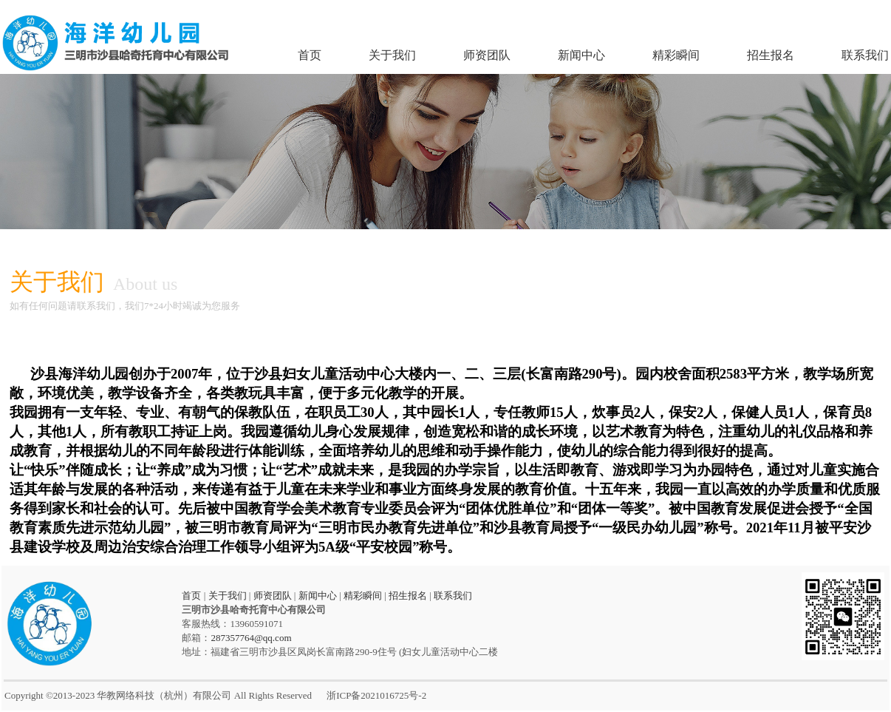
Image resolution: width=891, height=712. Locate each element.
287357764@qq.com (251, 637)
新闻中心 (581, 55)
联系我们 (865, 55)
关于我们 (392, 55)
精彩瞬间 (676, 55)
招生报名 (770, 55)
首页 (309, 55)
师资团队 (487, 55)
